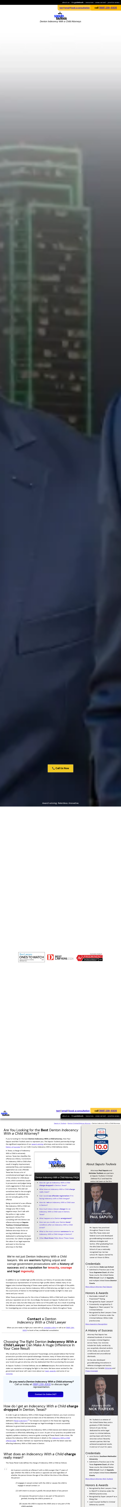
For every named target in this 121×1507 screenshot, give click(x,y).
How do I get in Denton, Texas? (41, 1408)
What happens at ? (55, 1218)
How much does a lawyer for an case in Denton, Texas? (54, 1212)
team (47, 1371)
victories (9, 1374)
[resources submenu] (94, 2)
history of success (13, 1147)
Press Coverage (91, 1371)
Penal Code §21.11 (20, 1421)
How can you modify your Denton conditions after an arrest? (56, 1225)
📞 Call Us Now (60, 768)
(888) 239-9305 (108, 7)
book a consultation (80, 7)
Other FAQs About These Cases (56, 1238)
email (67, 7)
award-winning (37, 1144)
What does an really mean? (40, 1456)
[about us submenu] (69, 2)
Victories (108, 1368)
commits (24, 1470)
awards (53, 1371)
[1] (28, 1420)
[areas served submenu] (106, 2)
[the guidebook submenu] (84, 2)
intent (24, 1491)
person (18, 1470)
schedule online (50, 1327)
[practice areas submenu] (119, 2)
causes (54, 1483)
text (61, 7)
